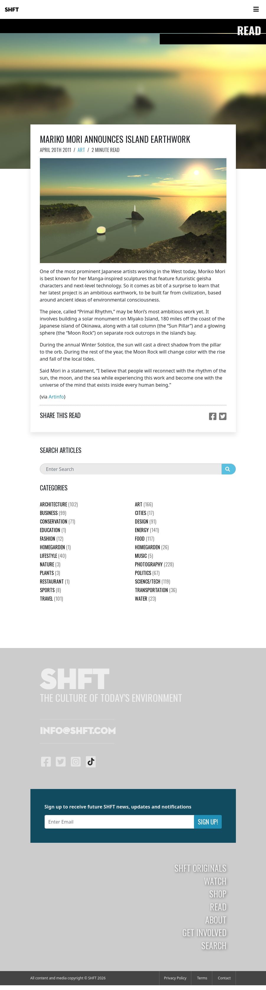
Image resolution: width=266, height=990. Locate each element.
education (53, 530)
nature (50, 564)
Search (213, 945)
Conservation (57, 521)
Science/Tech (152, 581)
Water (145, 598)
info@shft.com (78, 731)
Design (145, 521)
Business (53, 512)
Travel (51, 598)
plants (50, 572)
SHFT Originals (200, 868)
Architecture (59, 504)
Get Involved (204, 932)
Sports (50, 590)
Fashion (51, 538)
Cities (144, 512)
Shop (217, 893)
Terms (202, 978)
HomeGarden (55, 547)
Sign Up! (208, 821)
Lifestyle (53, 555)
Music (144, 555)
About (215, 919)
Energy (147, 530)
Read (218, 906)
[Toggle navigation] (256, 9)
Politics (147, 572)
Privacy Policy (175, 978)
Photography (154, 564)
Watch (215, 881)
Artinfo (56, 396)
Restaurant (54, 581)
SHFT (12, 10)
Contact (224, 978)
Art (81, 149)
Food (144, 538)
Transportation (156, 590)
